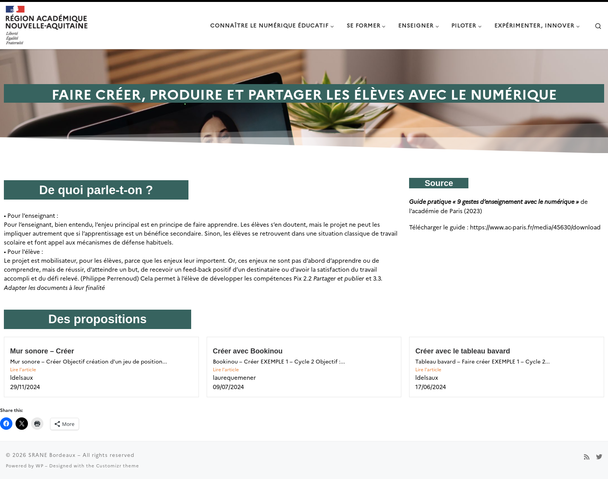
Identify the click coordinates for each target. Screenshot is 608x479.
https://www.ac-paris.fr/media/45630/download (535, 227)
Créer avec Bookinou (248, 351)
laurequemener (234, 377)
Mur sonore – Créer (43, 351)
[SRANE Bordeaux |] (47, 24)
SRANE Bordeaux (52, 454)
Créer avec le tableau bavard (462, 351)
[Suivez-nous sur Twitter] (599, 457)
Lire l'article (23, 369)
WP (39, 465)
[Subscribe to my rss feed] (586, 457)
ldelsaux (21, 377)
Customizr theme (117, 465)
